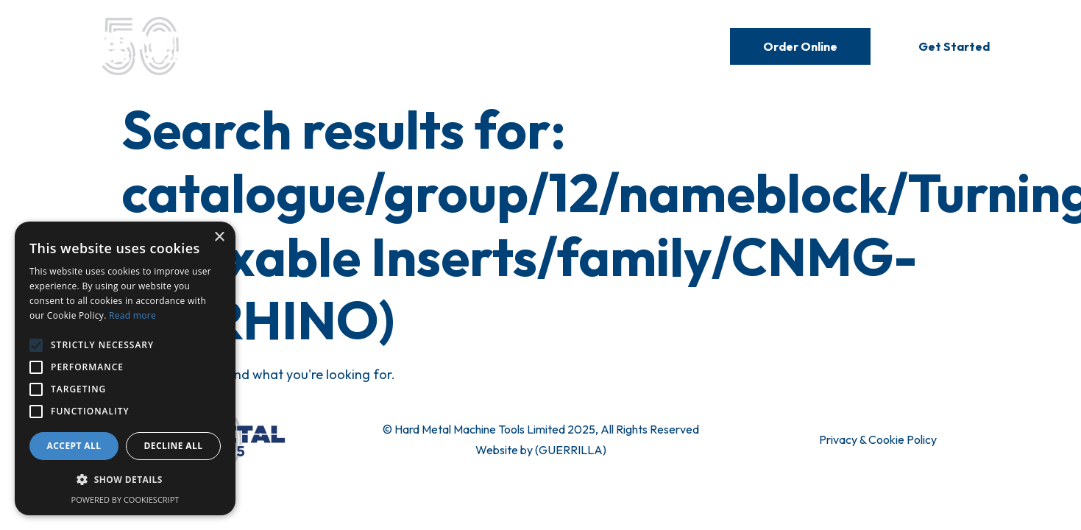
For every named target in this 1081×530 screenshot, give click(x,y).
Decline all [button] (173, 445)
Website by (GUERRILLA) (540, 449)
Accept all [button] (74, 445)
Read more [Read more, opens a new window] (132, 315)
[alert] (125, 368)
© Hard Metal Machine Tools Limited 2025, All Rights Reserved (541, 429)
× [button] (218, 237)
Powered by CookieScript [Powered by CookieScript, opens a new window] (125, 499)
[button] (125, 480)
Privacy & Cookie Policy (878, 439)
